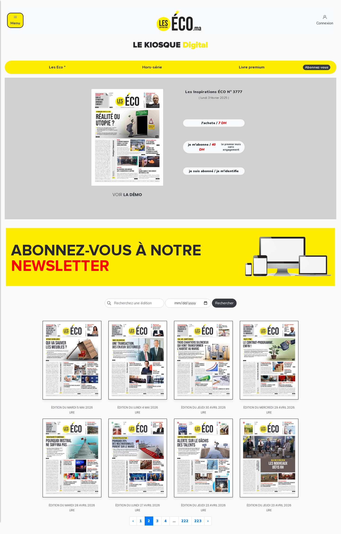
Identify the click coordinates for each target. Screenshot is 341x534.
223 (198, 521)
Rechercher (224, 303)
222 (184, 521)
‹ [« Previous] (133, 521)
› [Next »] (208, 521)
